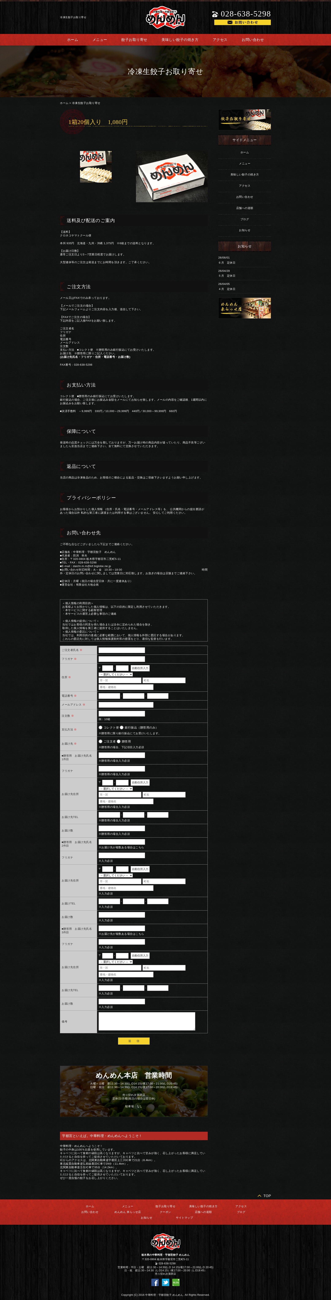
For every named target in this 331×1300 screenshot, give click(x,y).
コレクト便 (111, 727)
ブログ (244, 219)
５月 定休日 (226, 275)
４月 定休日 (226, 289)
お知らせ (244, 230)
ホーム (72, 40)
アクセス (220, 40)
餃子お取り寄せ (134, 40)
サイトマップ (184, 1217)
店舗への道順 (244, 208)
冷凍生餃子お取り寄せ (86, 103)
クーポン (165, 1212)
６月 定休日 (226, 262)
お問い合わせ (253, 40)
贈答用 (126, 741)
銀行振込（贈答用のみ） (142, 727)
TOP (267, 1196)
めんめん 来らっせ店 (127, 1212)
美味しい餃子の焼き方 (179, 40)
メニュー (99, 40)
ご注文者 (110, 741)
